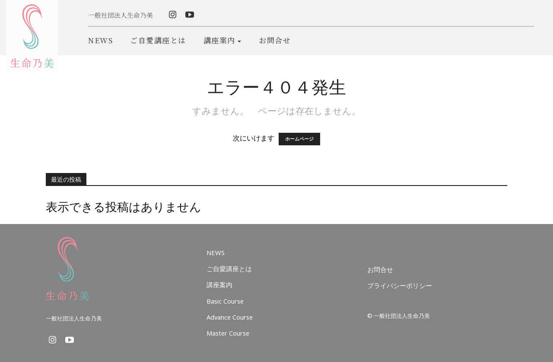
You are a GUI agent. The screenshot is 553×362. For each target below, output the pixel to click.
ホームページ (299, 139)
